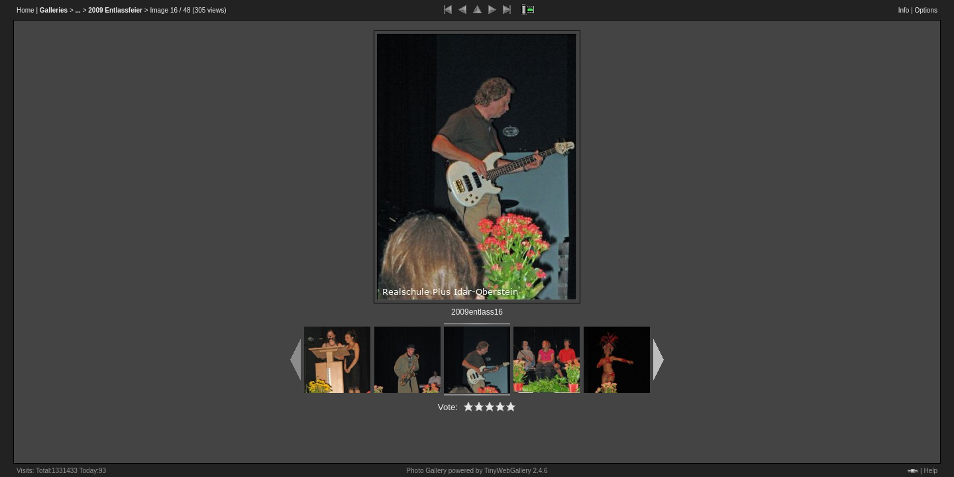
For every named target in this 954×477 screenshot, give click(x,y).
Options (926, 10)
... (78, 10)
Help (930, 470)
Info (904, 10)
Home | (27, 10)
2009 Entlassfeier (115, 10)
